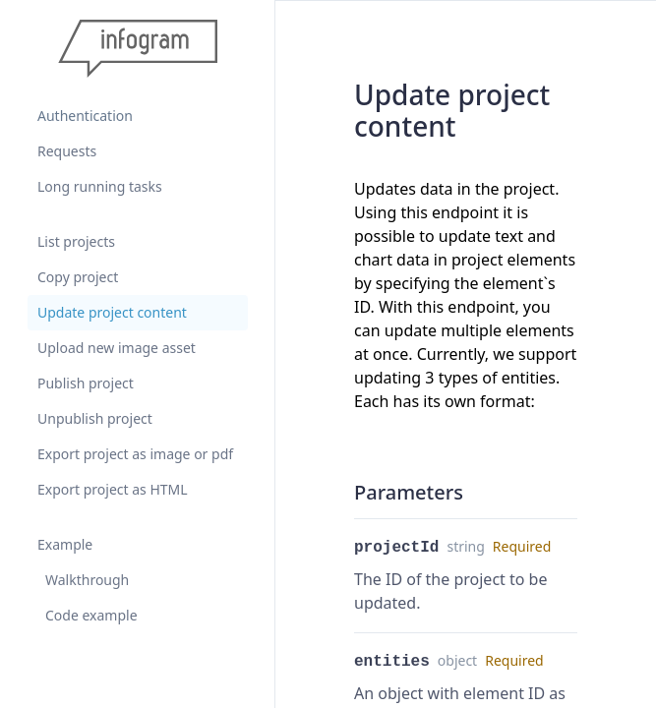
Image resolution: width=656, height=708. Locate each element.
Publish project (85, 383)
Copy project (77, 276)
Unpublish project (94, 418)
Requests (66, 151)
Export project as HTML (112, 489)
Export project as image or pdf (135, 453)
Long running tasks (99, 186)
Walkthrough (87, 579)
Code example (91, 615)
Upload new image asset (116, 347)
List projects (76, 241)
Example (64, 544)
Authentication (85, 115)
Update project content (112, 312)
